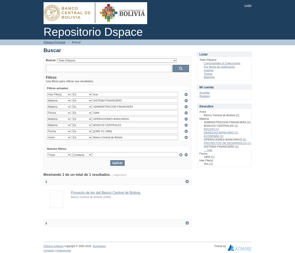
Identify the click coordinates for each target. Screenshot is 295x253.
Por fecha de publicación (219, 66)
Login (248, 5)
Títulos (208, 73)
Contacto (49, 250)
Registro (205, 96)
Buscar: (51, 60)
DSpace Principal (54, 42)
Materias (209, 77)
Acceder (205, 92)
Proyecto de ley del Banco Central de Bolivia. (106, 192)
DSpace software (54, 246)
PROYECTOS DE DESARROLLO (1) (227, 143)
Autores (209, 70)
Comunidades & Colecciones (222, 63)
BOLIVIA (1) (211, 129)
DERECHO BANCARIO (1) (221, 132)
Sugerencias (63, 250)
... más (208, 150)
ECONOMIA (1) (214, 136)
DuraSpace (99, 246)
